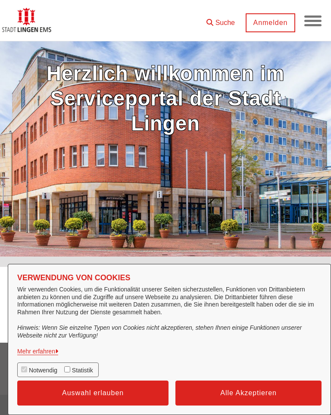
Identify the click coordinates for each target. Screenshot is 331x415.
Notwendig (43, 370)
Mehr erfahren (36, 351)
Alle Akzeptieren (248, 392)
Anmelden (270, 22)
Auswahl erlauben (93, 392)
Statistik (82, 370)
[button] (220, 19)
